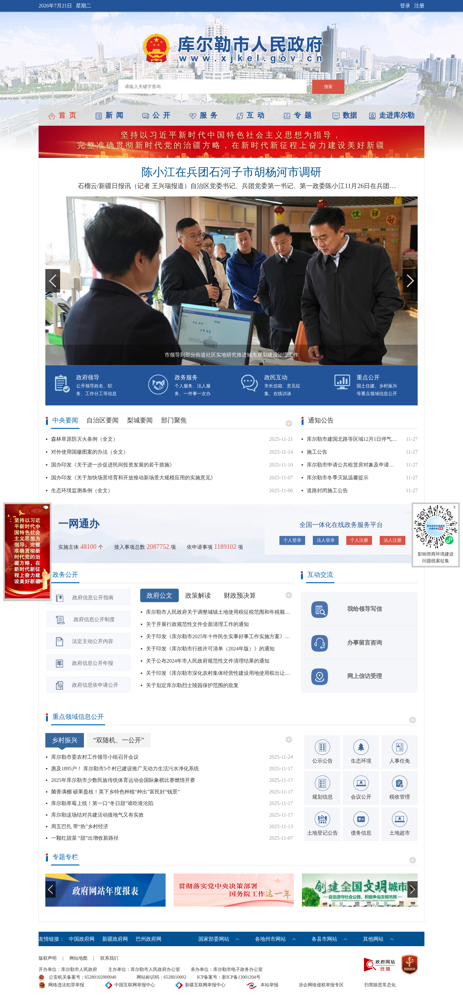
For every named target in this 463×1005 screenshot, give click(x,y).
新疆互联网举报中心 (205, 984)
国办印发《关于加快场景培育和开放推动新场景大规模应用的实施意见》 (133, 477)
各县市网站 (324, 939)
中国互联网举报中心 (134, 984)
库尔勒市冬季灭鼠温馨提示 (337, 477)
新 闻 (109, 115)
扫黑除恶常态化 (380, 984)
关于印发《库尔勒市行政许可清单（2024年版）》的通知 (210, 648)
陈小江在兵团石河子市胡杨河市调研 (231, 172)
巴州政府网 (148, 939)
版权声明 (48, 958)
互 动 (250, 115)
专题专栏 (65, 857)
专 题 (298, 115)
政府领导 (87, 377)
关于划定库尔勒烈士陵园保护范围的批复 (192, 685)
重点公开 (368, 377)
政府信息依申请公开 (87, 685)
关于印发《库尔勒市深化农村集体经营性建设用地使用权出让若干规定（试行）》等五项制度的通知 (219, 673)
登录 (405, 5)
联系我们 (109, 958)
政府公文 (159, 595)
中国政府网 (82, 939)
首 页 (62, 115)
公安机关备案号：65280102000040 (77, 977)
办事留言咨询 (346, 643)
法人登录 (326, 540)
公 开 (156, 115)
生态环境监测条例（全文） (82, 490)
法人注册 (393, 540)
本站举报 (269, 984)
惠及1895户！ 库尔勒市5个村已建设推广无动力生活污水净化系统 (125, 768)
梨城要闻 (140, 420)
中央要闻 (65, 420)
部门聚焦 (174, 420)
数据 (344, 115)
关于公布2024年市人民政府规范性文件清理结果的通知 (207, 661)
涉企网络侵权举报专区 (321, 984)
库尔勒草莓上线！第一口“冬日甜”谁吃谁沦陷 (102, 803)
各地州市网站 (270, 939)
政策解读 (198, 595)
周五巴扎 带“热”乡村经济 (79, 826)
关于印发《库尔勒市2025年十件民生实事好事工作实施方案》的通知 (219, 636)
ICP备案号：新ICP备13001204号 (229, 977)
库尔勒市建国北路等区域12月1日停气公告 (352, 439)
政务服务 (186, 377)
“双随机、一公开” (118, 740)
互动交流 (320, 574)
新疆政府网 (115, 939)
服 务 (203, 115)
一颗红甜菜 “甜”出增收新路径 (85, 838)
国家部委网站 (213, 939)
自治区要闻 (102, 420)
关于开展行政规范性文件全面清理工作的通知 (197, 624)
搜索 (328, 86)
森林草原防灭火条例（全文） (84, 439)
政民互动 (275, 377)
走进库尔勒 (391, 115)
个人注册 (359, 540)
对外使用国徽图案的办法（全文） (89, 452)
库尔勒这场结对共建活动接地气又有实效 (97, 815)
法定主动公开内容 (84, 641)
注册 (419, 5)
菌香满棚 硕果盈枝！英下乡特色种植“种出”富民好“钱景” (115, 791)
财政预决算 (240, 595)
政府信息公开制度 (85, 620)
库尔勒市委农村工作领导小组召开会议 (95, 757)
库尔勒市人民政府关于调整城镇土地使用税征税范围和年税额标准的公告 (219, 612)
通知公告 (321, 420)
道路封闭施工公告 (327, 490)
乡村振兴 (64, 740)
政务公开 (65, 574)
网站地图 (78, 958)
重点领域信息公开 (78, 716)
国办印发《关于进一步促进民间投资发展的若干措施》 (113, 464)
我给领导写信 (346, 609)
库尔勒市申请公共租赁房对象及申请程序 (352, 464)
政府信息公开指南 (84, 598)
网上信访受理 (346, 676)
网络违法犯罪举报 (66, 984)
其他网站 (373, 939)
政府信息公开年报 (84, 663)
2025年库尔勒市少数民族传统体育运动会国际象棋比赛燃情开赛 (123, 780)
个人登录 (292, 540)
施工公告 (317, 452)
